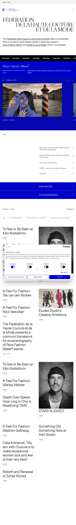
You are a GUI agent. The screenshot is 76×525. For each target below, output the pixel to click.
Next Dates (42, 174)
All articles (69, 209)
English (8, 2)
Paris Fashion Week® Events (48, 163)
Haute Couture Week (36, 44)
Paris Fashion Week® (12, 44)
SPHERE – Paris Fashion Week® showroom (52, 168)
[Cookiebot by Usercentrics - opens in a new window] (63, 247)
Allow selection (38, 277)
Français (4, 2)
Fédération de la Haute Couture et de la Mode (28, 38)
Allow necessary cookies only (16, 277)
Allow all (59, 277)
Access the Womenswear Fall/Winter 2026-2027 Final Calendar (54, 156)
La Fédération (15, 217)
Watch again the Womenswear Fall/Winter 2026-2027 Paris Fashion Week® (54, 149)
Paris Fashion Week (36, 217)
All (4, 217)
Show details (64, 272)
